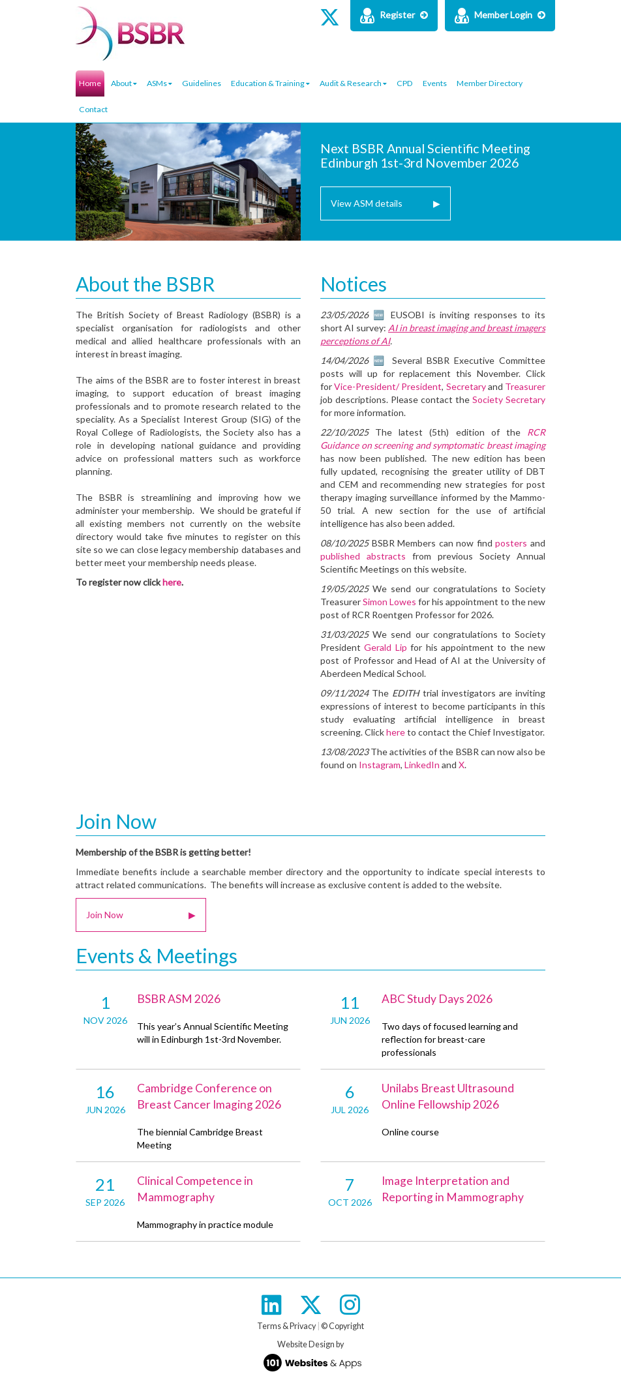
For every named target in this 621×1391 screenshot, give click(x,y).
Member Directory (490, 83)
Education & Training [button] (270, 83)
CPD (405, 83)
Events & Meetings (156, 955)
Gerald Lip (385, 647)
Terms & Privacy (286, 1326)
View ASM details (385, 203)
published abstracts (363, 555)
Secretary (466, 386)
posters (511, 542)
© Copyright (342, 1326)
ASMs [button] (159, 83)
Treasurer (525, 386)
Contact (93, 109)
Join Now (116, 821)
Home (90, 83)
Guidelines (201, 83)
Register (394, 16)
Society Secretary (508, 399)
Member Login (500, 16)
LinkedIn (422, 764)
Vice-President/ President (388, 386)
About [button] (124, 83)
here (171, 582)
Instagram (380, 764)
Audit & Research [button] (353, 83)
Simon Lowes (389, 601)
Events (435, 83)
